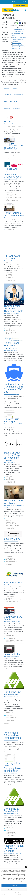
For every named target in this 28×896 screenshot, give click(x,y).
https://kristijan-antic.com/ (10, 179)
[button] (26, 876)
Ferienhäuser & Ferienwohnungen (13, 94)
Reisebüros (7, 88)
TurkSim (8, 121)
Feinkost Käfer (16, 43)
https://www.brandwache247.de (12, 621)
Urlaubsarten (16, 108)
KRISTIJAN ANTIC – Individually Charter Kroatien (13, 173)
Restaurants (13, 101)
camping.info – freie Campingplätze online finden (12, 767)
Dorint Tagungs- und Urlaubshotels (14, 214)
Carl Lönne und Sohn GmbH (12, 693)
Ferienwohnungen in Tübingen (14, 501)
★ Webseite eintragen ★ (20, 5)
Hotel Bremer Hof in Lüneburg (13, 146)
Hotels (5, 101)
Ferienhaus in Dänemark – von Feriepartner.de (13, 735)
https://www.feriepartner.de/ (11, 740)
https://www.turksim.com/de (11, 123)
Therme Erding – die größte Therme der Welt (13, 308)
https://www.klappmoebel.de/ (11, 696)
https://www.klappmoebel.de (11, 813)
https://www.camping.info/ (10, 773)
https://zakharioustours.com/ (11, 584)
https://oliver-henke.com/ (10, 462)
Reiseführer (7, 108)
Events (15, 88)
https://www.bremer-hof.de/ (10, 149)
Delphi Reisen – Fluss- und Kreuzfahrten (13, 345)
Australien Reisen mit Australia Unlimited (14, 848)
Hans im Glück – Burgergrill (13, 420)
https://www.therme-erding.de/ (11, 313)
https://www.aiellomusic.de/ (10, 260)
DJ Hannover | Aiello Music (12, 257)
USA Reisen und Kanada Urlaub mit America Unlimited (19, 39)
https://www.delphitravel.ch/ (11, 350)
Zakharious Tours (13, 582)
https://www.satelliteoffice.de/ (11, 541)
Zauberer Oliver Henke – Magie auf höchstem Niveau (12, 456)
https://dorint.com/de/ (9, 217)
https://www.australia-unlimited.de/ (12, 853)
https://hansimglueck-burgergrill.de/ (13, 423)
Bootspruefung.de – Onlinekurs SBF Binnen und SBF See (19, 46)
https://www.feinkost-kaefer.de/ (11, 656)
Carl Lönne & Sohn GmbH (11, 810)
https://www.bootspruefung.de (11, 394)
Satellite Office (12, 538)
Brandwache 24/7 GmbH (14, 618)
